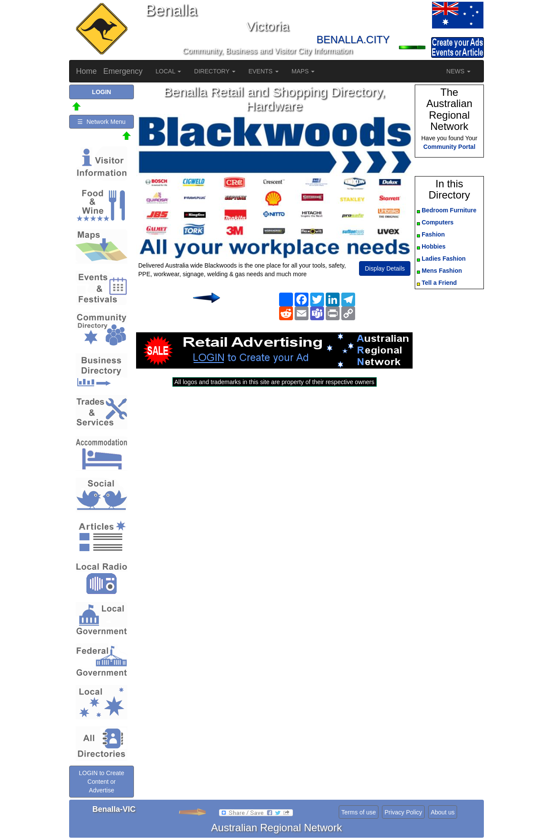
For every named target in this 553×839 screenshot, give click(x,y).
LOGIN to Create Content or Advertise (101, 782)
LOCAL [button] (168, 71)
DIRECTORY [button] (214, 71)
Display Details (385, 268)
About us (442, 812)
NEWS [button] (458, 71)
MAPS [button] (303, 71)
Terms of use (358, 812)
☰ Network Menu (101, 121)
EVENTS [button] (263, 71)
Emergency (123, 71)
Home (86, 71)
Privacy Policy (403, 812)
